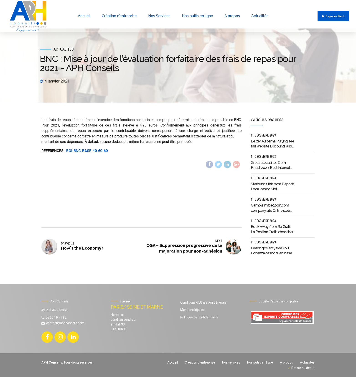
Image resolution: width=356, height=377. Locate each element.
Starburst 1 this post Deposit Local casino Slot (272, 186)
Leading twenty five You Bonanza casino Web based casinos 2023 (272, 251)
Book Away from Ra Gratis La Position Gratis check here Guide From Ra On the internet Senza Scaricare (273, 230)
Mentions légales (192, 310)
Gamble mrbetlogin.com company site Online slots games (270, 208)
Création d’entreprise (200, 362)
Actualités (63, 49)
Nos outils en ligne (260, 362)
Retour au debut (303, 368)
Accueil (172, 362)
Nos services (231, 362)
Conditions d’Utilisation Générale (203, 302)
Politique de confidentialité (199, 317)
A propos (286, 362)
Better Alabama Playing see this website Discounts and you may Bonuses (272, 144)
